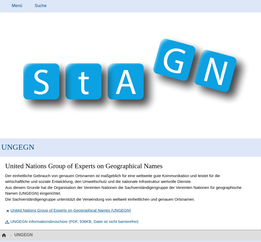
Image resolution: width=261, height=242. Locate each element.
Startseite (4, 235)
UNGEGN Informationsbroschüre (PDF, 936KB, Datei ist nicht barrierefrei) (74, 221)
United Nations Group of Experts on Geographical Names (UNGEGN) (70, 210)
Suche (40, 5)
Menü (17, 5)
